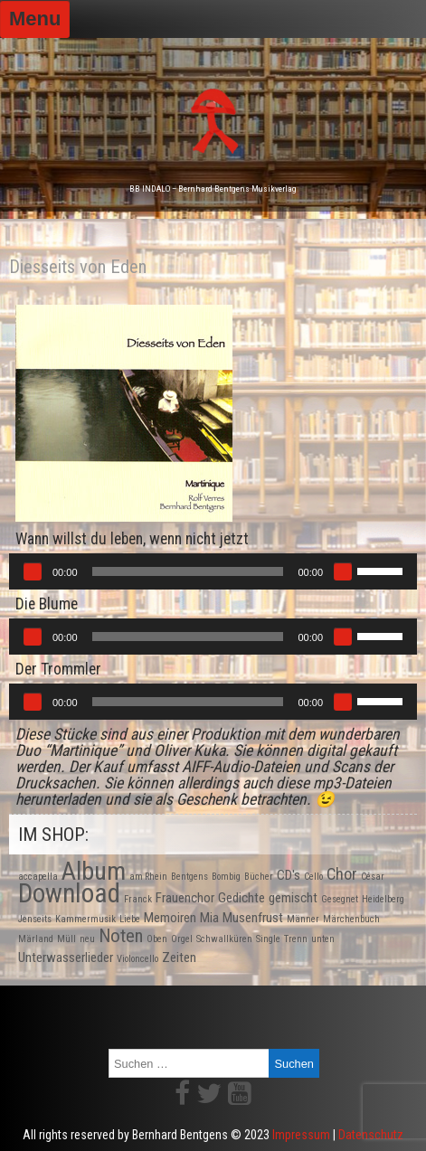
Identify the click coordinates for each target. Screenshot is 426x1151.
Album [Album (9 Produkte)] (94, 871)
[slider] (188, 571)
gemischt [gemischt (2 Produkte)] (293, 898)
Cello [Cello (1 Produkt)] (313, 876)
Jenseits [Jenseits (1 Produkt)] (35, 919)
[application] (213, 571)
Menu (35, 18)
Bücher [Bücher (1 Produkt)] (258, 876)
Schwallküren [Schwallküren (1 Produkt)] (224, 939)
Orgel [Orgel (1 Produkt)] (182, 939)
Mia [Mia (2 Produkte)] (209, 918)
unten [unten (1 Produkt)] (323, 939)
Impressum (301, 1134)
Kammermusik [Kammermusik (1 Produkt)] (85, 919)
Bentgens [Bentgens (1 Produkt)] (189, 876)
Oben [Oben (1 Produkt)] (157, 939)
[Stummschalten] (343, 571)
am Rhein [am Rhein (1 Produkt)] (148, 876)
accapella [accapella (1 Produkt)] (38, 876)
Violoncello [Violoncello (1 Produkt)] (137, 959)
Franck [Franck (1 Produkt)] (138, 899)
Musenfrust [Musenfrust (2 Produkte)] (252, 918)
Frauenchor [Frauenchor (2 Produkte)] (185, 898)
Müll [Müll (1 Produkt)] (66, 939)
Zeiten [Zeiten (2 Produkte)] (179, 957)
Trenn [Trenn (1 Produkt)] (296, 939)
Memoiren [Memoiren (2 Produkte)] (170, 918)
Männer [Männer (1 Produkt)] (303, 919)
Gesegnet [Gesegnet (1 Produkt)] (339, 899)
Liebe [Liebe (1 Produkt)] (129, 919)
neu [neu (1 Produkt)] (87, 939)
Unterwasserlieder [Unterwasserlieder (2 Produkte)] (65, 957)
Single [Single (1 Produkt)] (268, 939)
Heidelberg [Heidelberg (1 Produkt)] (383, 899)
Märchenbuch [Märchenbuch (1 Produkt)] (351, 919)
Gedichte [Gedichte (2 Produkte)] (241, 898)
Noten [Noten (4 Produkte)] (121, 936)
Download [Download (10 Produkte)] (69, 893)
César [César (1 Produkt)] (372, 876)
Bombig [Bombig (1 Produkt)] (226, 876)
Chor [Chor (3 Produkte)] (342, 873)
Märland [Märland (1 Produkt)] (35, 939)
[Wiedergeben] (33, 571)
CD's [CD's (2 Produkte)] (288, 875)
